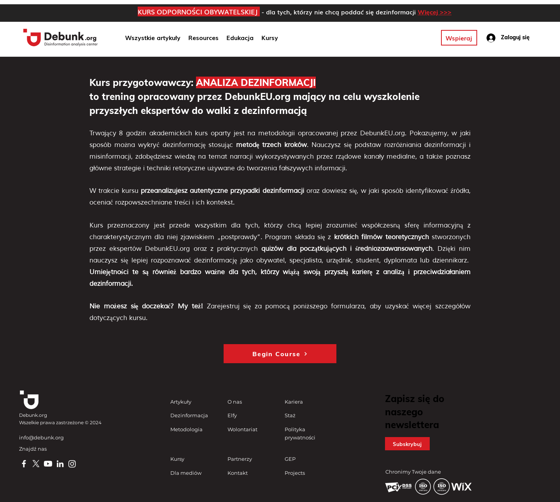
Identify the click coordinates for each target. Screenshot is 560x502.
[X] (36, 464)
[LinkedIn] (60, 464)
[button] (239, 37)
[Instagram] (72, 464)
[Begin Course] (280, 353)
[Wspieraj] (459, 37)
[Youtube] (48, 464)
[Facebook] (24, 464)
